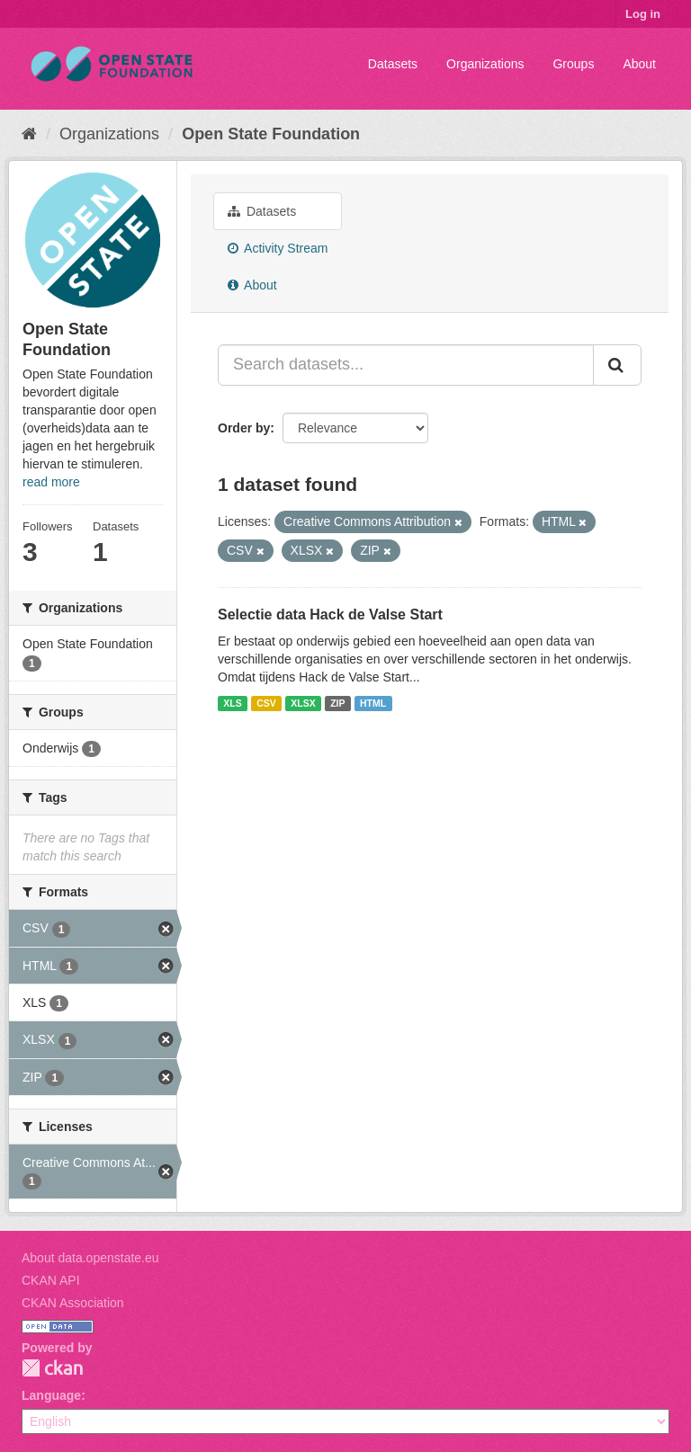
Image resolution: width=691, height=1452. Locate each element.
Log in (642, 14)
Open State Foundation (271, 134)
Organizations (485, 64)
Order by (244, 428)
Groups (573, 64)
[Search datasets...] (406, 365)
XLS (232, 703)
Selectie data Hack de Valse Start (330, 614)
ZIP (337, 703)
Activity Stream (278, 248)
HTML (373, 703)
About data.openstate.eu (90, 1258)
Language (51, 1395)
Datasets (392, 64)
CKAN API (51, 1280)
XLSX (303, 703)
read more (51, 482)
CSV (266, 703)
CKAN (52, 1367)
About (639, 64)
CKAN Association (73, 1303)
